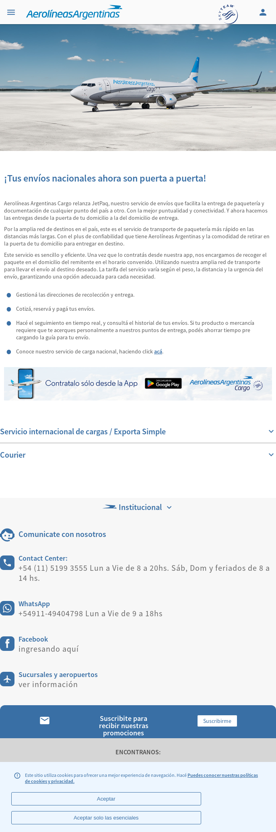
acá (158, 351)
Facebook (33, 639)
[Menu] (12, 12)
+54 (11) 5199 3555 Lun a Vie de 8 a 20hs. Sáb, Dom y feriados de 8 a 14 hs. (144, 573)
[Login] (264, 12)
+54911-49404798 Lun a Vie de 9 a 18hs (91, 613)
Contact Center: (43, 558)
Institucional (138, 507)
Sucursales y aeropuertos (58, 674)
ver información (48, 684)
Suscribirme (217, 721)
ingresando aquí (49, 649)
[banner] (138, 87)
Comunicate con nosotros (62, 534)
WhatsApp (34, 603)
